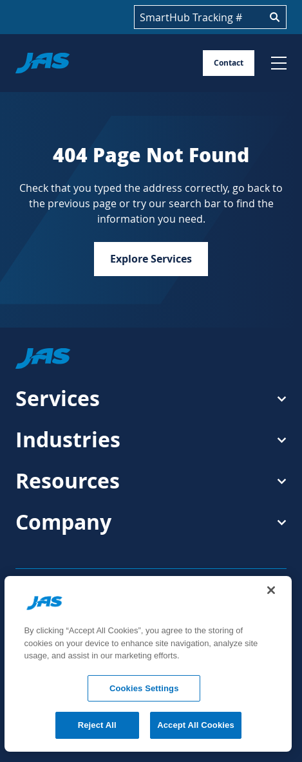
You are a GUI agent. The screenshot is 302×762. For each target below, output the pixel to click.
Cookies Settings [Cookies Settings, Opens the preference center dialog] (144, 688)
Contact (228, 62)
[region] (148, 664)
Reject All (97, 725)
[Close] (271, 590)
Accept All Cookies (195, 725)
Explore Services (151, 259)
